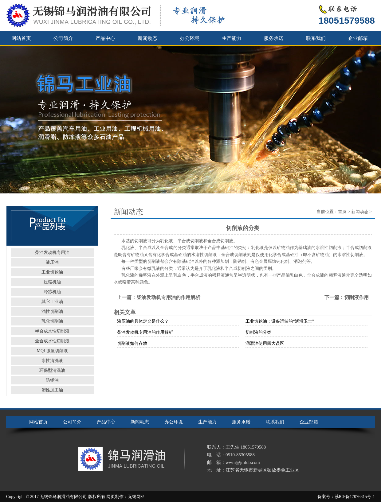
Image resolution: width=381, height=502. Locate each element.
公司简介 (63, 38)
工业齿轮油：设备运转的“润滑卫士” (279, 321)
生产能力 (232, 38)
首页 (342, 211)
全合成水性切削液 (52, 341)
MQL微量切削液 (52, 350)
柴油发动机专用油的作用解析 (168, 297)
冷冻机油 (52, 292)
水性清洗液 (52, 360)
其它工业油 (52, 301)
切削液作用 (356, 297)
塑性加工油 (52, 390)
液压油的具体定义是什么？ (143, 321)
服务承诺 (274, 38)
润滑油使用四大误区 (264, 343)
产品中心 (105, 38)
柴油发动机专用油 (52, 252)
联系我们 (316, 38)
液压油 (52, 262)
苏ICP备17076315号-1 (355, 496)
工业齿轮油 (52, 272)
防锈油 (52, 380)
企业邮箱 (358, 38)
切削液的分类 (258, 332)
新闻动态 (147, 38)
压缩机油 (52, 282)
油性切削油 (52, 311)
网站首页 (21, 38)
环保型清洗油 (52, 370)
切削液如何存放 (132, 343)
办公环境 (189, 38)
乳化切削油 (52, 321)
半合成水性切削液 (52, 331)
